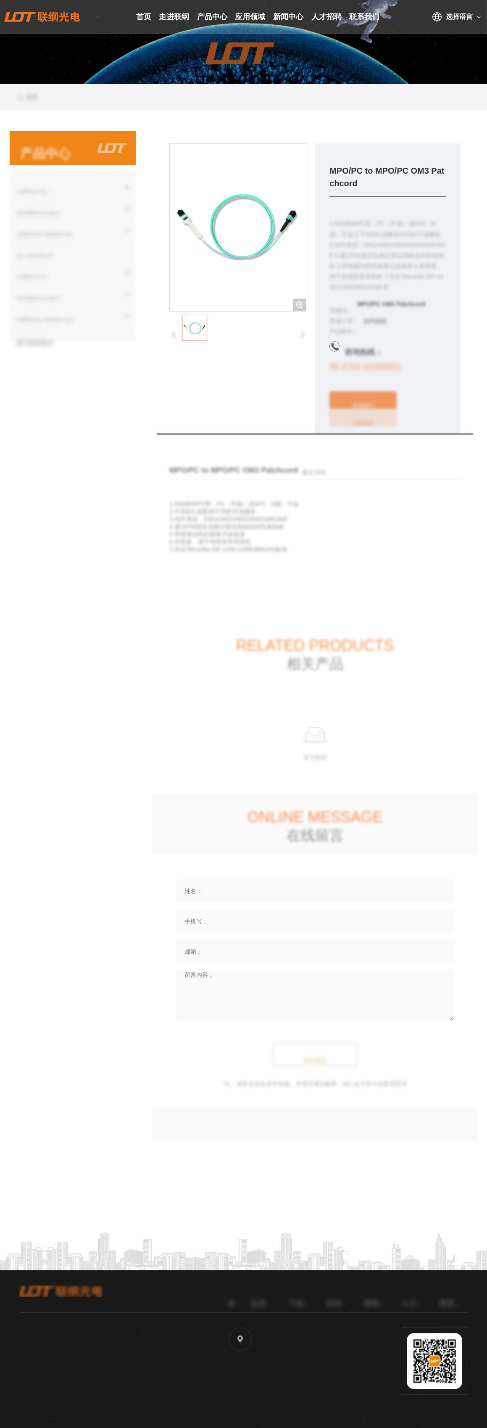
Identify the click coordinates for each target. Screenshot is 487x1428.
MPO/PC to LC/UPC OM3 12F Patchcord (232, 593)
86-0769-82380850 (364, 375)
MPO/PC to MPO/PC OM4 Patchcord (399, 593)
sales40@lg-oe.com (157, 1391)
